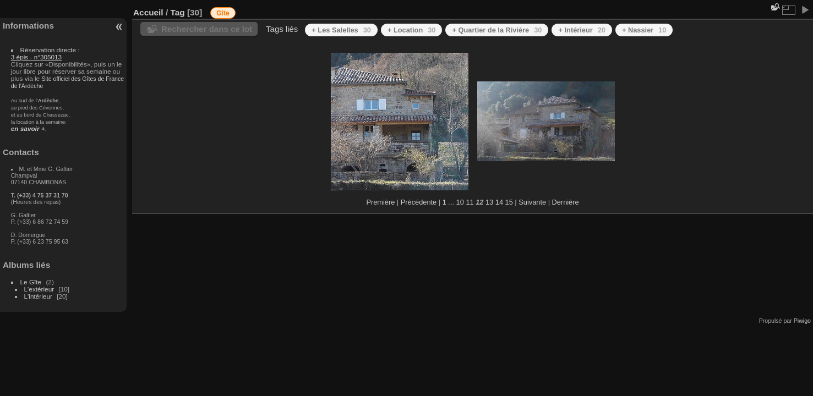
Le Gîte (31, 281)
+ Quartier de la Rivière (497, 30)
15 (509, 202)
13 (489, 202)
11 (469, 202)
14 (499, 202)
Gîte (222, 13)
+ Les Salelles (341, 30)
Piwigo (802, 320)
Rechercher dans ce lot (206, 29)
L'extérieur (39, 289)
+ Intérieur (581, 30)
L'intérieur (38, 296)
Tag (177, 12)
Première (380, 202)
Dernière (565, 202)
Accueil (148, 12)
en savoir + (28, 128)
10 (460, 202)
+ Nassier (644, 30)
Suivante (532, 202)
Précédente (418, 202)
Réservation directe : (45, 53)
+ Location (412, 30)
